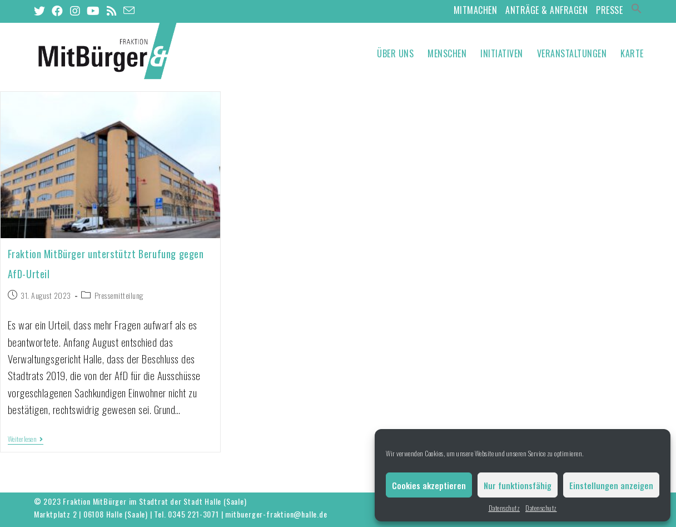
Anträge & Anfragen (546, 10)
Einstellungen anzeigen (611, 485)
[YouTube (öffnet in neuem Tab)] (93, 10)
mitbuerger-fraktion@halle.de (276, 514)
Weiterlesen (25, 439)
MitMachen (476, 10)
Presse (609, 10)
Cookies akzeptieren (429, 485)
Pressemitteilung (119, 295)
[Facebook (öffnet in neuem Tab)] (57, 10)
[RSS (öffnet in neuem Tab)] (112, 10)
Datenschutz (504, 508)
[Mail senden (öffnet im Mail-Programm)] (129, 10)
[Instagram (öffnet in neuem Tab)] (75, 10)
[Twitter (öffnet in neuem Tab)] (41, 10)
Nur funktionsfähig (517, 485)
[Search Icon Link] (636, 10)
